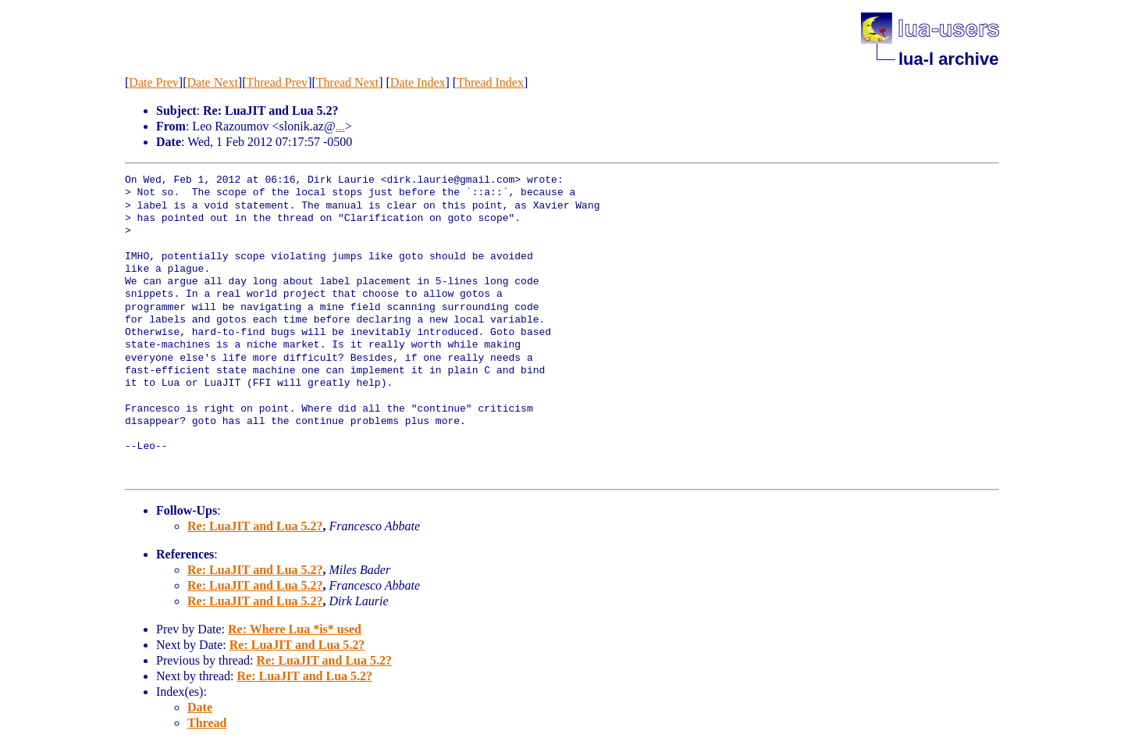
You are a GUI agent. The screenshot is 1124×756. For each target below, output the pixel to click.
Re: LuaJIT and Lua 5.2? (255, 526)
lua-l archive (948, 59)
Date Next (212, 82)
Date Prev (154, 82)
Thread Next (347, 82)
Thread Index (490, 82)
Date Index (418, 82)
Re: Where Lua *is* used (294, 629)
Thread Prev (277, 82)
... (340, 126)
